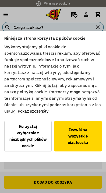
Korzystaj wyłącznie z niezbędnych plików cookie (28, 136)
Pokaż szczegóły (33, 111)
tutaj (52, 85)
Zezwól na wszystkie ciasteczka (78, 136)
